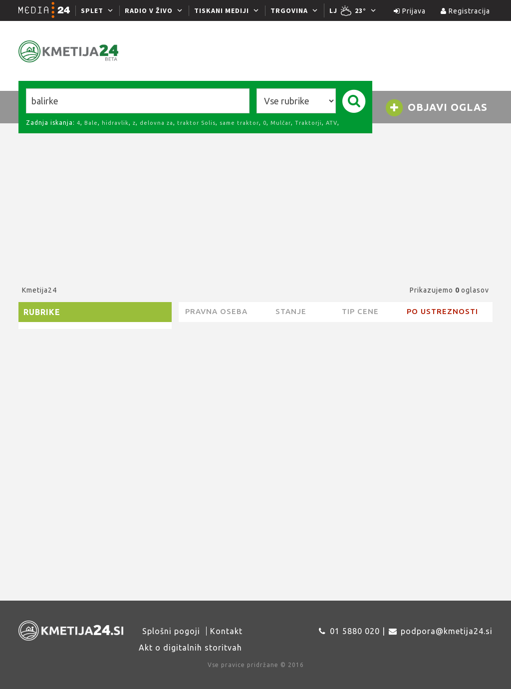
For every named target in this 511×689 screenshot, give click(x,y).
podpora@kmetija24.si (447, 631)
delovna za (156, 123)
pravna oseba (216, 311)
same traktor (239, 123)
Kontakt (226, 631)
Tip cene (360, 311)
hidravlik (115, 123)
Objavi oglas (436, 108)
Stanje (290, 311)
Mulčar (280, 123)
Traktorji (308, 123)
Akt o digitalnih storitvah (190, 647)
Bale (91, 123)
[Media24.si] (46, 10)
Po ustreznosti (442, 311)
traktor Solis (196, 123)
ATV (331, 123)
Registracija (465, 11)
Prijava (410, 11)
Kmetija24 (39, 290)
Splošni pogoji (171, 631)
